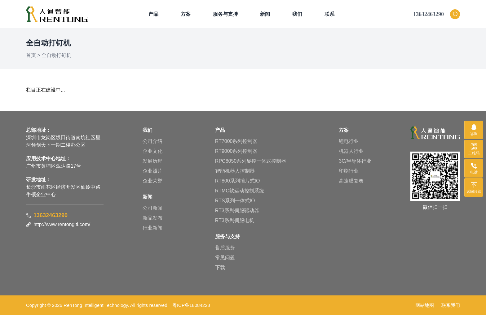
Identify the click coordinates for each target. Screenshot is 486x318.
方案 (186, 15)
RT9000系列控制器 (236, 154)
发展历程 (152, 163)
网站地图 (424, 308)
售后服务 (225, 250)
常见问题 (225, 260)
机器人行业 (351, 154)
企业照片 (152, 173)
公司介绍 (152, 144)
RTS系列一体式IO (235, 203)
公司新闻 (152, 210)
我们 (297, 15)
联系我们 (450, 308)
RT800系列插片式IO (237, 183)
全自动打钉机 (56, 58)
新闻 (265, 15)
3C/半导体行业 (355, 163)
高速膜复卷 (351, 183)
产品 (153, 15)
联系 (329, 15)
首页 (31, 58)
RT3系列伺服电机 (234, 223)
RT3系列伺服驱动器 (237, 213)
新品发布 (152, 220)
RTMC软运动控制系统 (239, 193)
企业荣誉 (152, 183)
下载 (220, 270)
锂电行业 (349, 144)
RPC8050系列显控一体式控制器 (250, 163)
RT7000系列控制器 (236, 144)
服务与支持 (225, 15)
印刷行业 (349, 173)
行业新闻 (152, 230)
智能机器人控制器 (235, 173)
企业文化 (152, 154)
